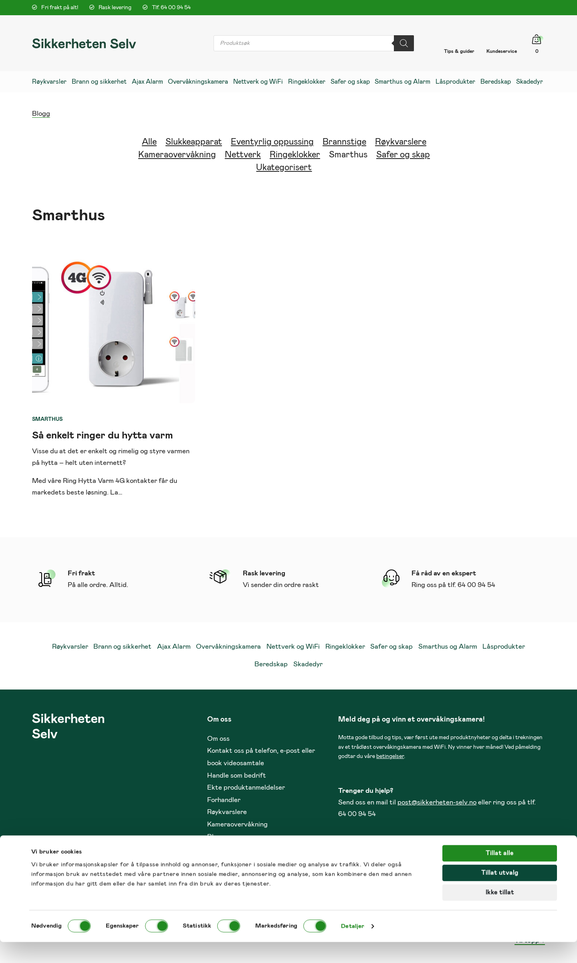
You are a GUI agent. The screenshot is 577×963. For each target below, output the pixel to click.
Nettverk (243, 155)
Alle (149, 142)
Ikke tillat (500, 913)
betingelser (390, 756)
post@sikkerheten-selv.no (436, 802)
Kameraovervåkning (177, 155)
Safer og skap (403, 155)
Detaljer (352, 947)
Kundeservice (501, 51)
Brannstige (344, 142)
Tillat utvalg (499, 894)
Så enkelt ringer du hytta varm (102, 435)
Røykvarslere (400, 142)
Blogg (41, 114)
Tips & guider (459, 51)
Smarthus (348, 155)
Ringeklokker (295, 155)
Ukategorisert (284, 167)
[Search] (404, 43)
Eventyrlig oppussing (272, 142)
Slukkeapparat (193, 142)
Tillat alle (500, 874)
